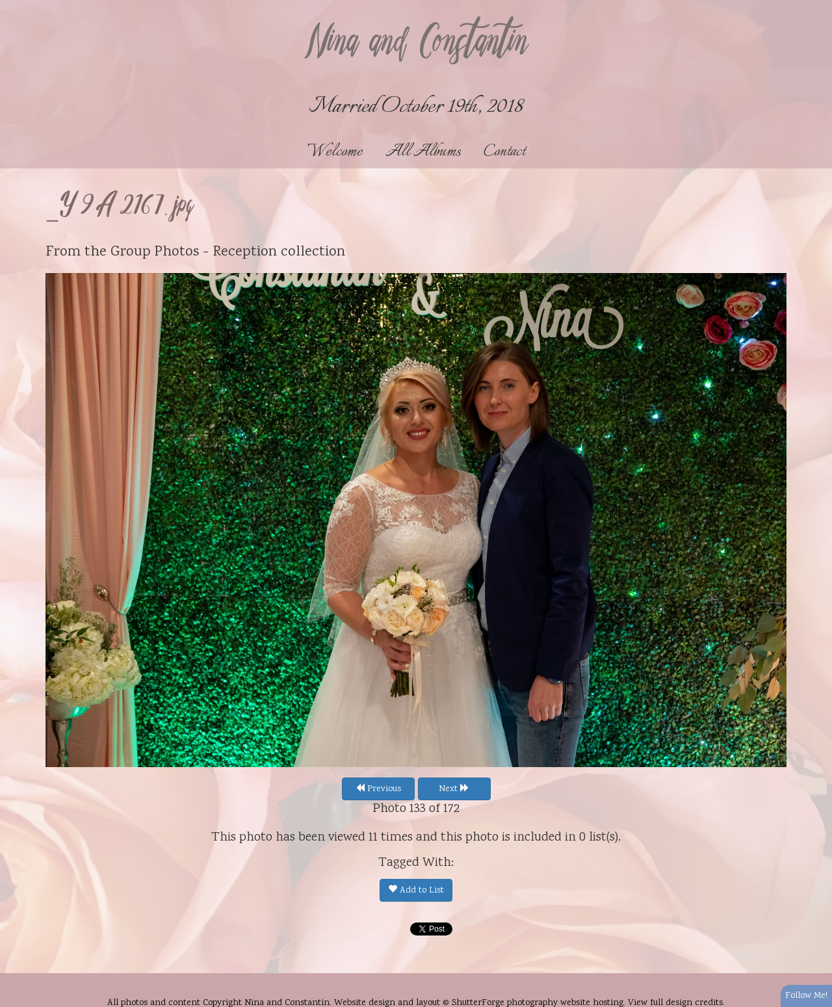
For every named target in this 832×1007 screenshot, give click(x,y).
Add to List (416, 890)
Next (454, 789)
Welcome (335, 151)
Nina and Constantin (416, 43)
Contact (504, 151)
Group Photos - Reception (193, 252)
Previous (378, 789)
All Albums (423, 151)
